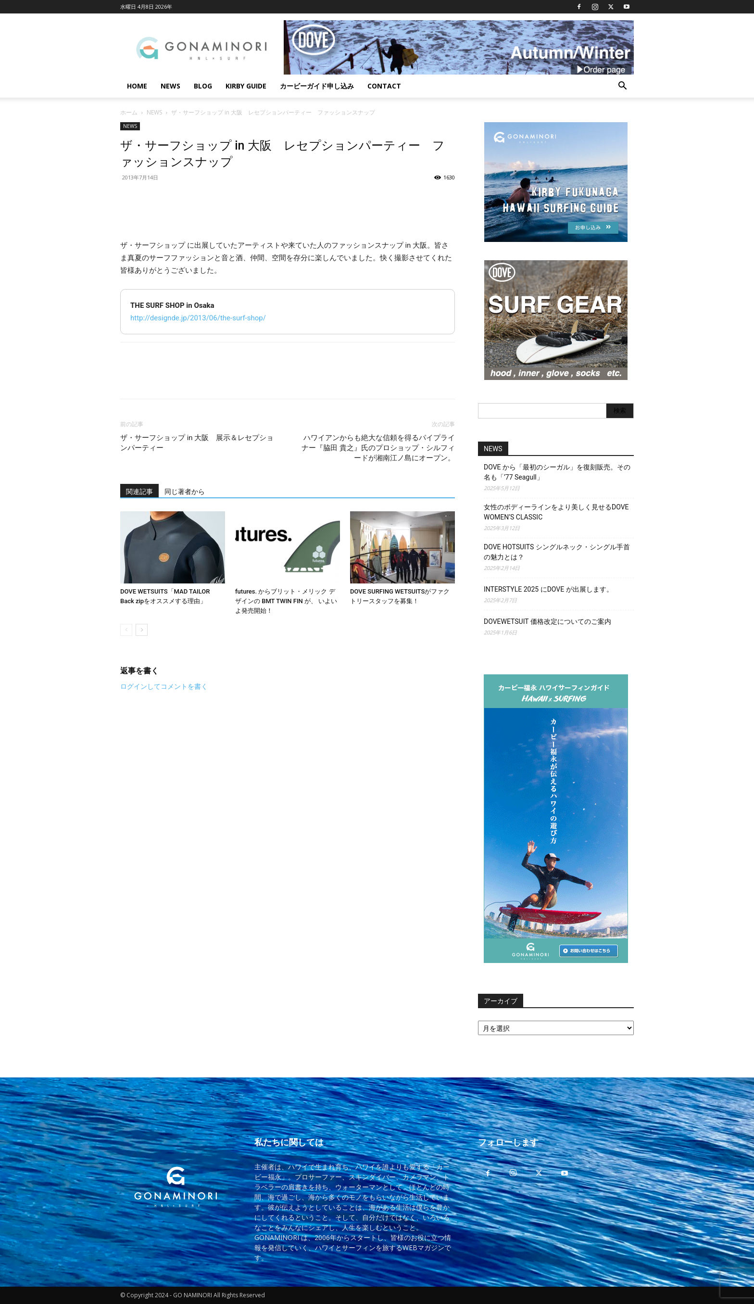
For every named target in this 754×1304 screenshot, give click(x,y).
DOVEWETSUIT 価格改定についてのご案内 (547, 621)
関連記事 (139, 491)
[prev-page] (126, 630)
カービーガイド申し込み (317, 85)
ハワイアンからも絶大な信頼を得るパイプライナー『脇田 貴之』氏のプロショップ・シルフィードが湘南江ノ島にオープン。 (378, 447)
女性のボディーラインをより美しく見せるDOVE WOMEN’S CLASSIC (556, 512)
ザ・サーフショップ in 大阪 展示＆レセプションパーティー (197, 442)
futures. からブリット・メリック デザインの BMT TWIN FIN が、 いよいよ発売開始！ (286, 601)
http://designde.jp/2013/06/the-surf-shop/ (198, 318)
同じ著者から (184, 491)
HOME (137, 85)
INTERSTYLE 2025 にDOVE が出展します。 (548, 589)
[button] (622, 86)
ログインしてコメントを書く (164, 686)
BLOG (203, 85)
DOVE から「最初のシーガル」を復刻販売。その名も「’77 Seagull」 (557, 472)
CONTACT (384, 85)
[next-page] (142, 630)
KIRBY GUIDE (246, 85)
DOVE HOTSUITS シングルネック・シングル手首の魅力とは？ (557, 552)
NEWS (170, 85)
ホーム (129, 112)
